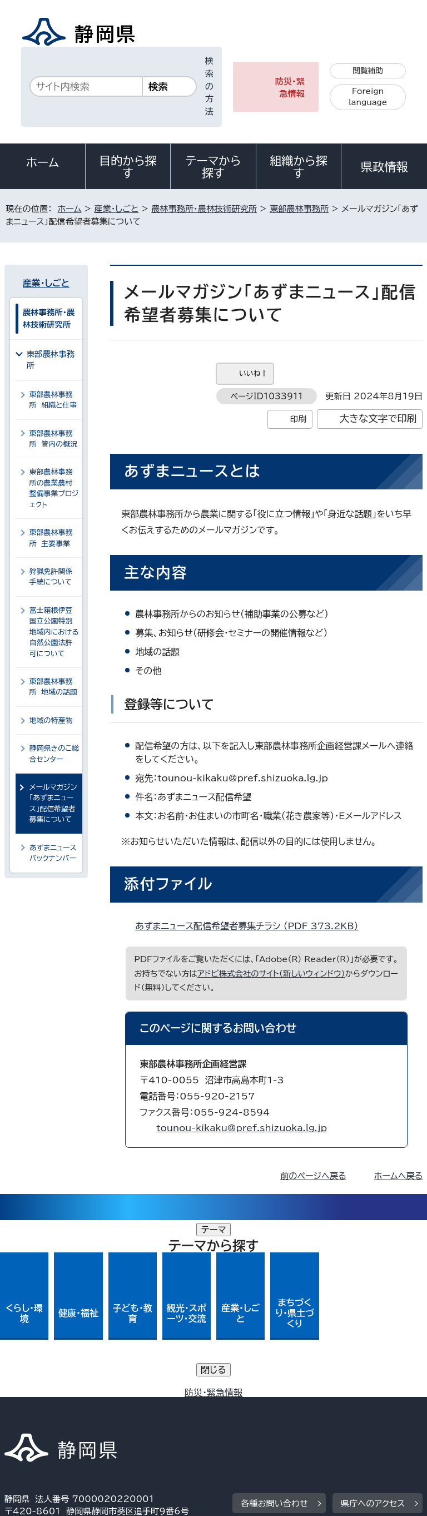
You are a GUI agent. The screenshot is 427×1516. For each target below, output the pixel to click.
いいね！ (253, 373)
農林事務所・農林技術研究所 (204, 209)
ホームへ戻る (398, 1176)
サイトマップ (36, 1420)
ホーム (42, 162)
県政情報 (384, 167)
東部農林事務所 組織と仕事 (53, 400)
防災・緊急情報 (290, 87)
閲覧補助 (367, 71)
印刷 (298, 419)
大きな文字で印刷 (378, 418)
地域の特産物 (51, 720)
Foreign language (368, 97)
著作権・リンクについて (56, 1395)
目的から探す (128, 167)
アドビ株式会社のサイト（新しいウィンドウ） (271, 973)
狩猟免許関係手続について (51, 577)
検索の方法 (209, 86)
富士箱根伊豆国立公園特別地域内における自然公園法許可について (54, 632)
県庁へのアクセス (373, 1326)
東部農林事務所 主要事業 (51, 538)
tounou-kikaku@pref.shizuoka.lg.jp (241, 1127)
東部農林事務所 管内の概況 (53, 439)
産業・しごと (116, 209)
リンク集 (293, 1408)
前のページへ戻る (313, 1176)
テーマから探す (213, 167)
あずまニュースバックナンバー (53, 853)
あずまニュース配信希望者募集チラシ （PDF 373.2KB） (251, 926)
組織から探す (298, 167)
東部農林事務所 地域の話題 (53, 687)
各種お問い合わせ (274, 1326)
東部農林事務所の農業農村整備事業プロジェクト (54, 488)
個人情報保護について (180, 1395)
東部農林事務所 (299, 209)
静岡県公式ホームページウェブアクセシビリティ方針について (126, 1408)
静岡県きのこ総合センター (54, 753)
